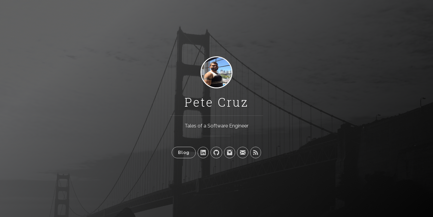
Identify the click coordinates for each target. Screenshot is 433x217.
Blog (183, 152)
